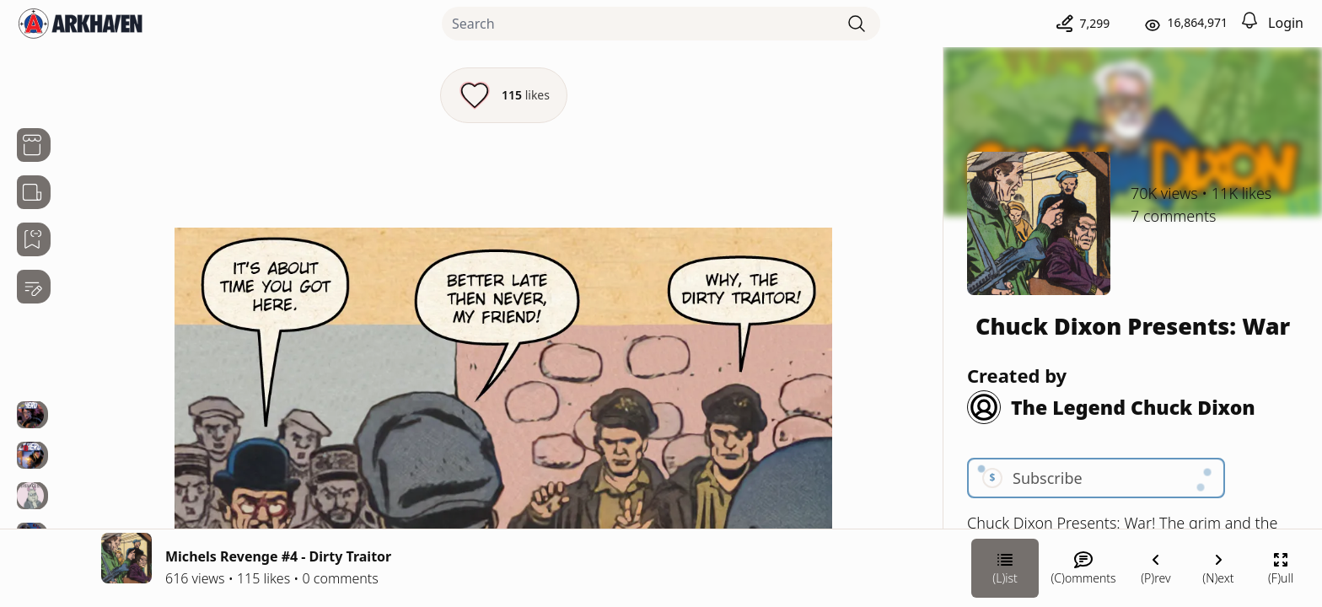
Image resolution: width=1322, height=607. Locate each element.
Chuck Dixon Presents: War (1132, 325)
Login (1285, 22)
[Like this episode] (503, 95)
